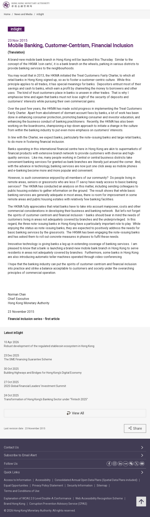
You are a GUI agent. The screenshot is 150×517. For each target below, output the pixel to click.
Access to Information (17, 480)
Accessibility (43, 480)
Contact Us (11, 447)
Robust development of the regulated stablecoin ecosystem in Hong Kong (49, 346)
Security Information (80, 485)
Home (7, 14)
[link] (137, 5)
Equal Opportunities (16, 485)
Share (135, 428)
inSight (40, 14)
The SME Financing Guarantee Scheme (28, 359)
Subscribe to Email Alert (20, 455)
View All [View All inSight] (75, 413)
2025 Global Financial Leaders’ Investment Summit (35, 386)
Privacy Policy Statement (47, 485)
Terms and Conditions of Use (21, 491)
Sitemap (102, 485)
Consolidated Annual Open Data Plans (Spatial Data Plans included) (96, 480)
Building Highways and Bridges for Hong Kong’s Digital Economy (43, 372)
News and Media (23, 14)
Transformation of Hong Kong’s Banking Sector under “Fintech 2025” (46, 399)
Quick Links (12, 472)
